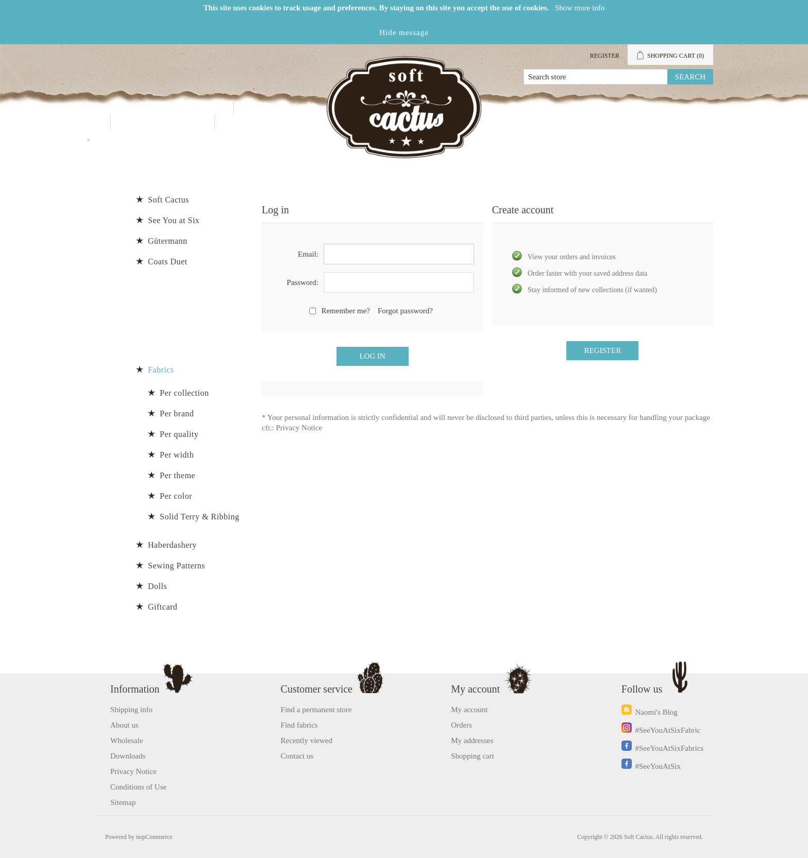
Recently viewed (306, 740)
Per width (177, 454)
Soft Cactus (168, 199)
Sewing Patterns (176, 565)
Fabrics (161, 369)
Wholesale (284, 106)
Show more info (580, 8)
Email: (308, 254)
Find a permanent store (316, 709)
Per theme (177, 475)
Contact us (162, 121)
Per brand (177, 413)
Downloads (127, 756)
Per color (176, 496)
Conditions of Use (138, 787)
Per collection (184, 393)
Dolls (157, 586)
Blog (246, 121)
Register (604, 55)
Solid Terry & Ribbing (199, 516)
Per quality (179, 434)
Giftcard (162, 606)
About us (124, 725)
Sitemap (123, 802)
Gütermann (167, 241)
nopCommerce (154, 836)
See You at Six (173, 220)
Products (188, 106)
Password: (302, 282)
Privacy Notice (299, 428)
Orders (461, 725)
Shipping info (131, 709)
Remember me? (345, 311)
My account (581, 106)
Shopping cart (472, 756)
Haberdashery (172, 545)
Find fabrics (299, 725)
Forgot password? (405, 311)
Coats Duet (168, 261)
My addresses (472, 740)
